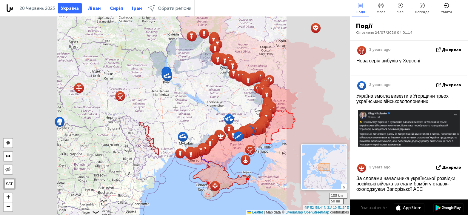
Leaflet (255, 212)
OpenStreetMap (316, 212)
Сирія (116, 8)
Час (400, 8)
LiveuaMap (294, 212)
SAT (9, 184)
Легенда (422, 8)
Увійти (446, 8)
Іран (137, 8)
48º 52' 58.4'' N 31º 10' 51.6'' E (326, 207)
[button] (247, 178)
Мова (381, 8)
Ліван (94, 8)
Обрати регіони (169, 8)
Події (360, 8)
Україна (70, 8)
